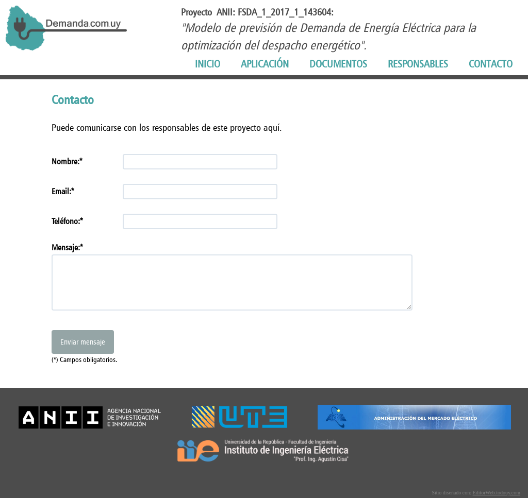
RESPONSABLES (418, 64)
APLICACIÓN (265, 64)
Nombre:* (67, 161)
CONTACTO (491, 64)
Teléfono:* (67, 221)
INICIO (207, 64)
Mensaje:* (67, 248)
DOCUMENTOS (338, 64)
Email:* (63, 191)
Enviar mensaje (82, 342)
